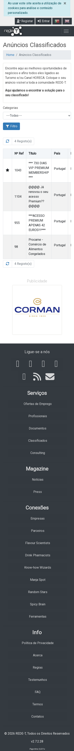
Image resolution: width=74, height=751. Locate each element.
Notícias (37, 479)
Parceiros (37, 531)
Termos (37, 704)
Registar (25, 21)
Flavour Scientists (37, 543)
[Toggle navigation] (66, 31)
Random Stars (37, 592)
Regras (38, 667)
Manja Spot (37, 580)
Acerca (37, 655)
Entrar (43, 21)
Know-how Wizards (37, 567)
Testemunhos (37, 680)
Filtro (11, 126)
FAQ (37, 692)
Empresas (38, 518)
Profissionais (37, 416)
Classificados (37, 440)
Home (10, 55)
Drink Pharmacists (37, 555)
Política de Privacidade (38, 643)
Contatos (37, 716)
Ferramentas (37, 616)
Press (37, 492)
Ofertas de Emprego (38, 404)
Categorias (10, 108)
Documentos (37, 428)
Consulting (37, 453)
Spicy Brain (37, 604)
